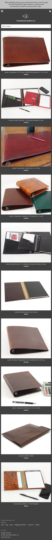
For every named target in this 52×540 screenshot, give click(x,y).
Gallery (37, 525)
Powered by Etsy (5, 537)
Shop (2, 525)
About (11, 525)
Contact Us (31, 525)
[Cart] (50, 11)
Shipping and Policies (21, 525)
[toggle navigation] (2, 11)
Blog (6, 525)
